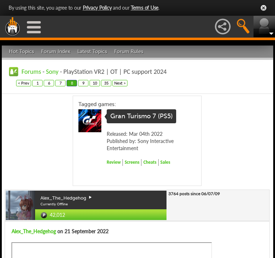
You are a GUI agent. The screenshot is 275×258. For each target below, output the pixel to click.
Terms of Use (144, 8)
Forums (31, 72)
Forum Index (55, 51)
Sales (165, 162)
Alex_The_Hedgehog (33, 231)
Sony (52, 72)
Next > (120, 83)
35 (106, 83)
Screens (132, 162)
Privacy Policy (97, 8)
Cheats (149, 162)
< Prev (23, 83)
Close (263, 8)
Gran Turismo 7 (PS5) (141, 116)
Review (114, 162)
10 (95, 83)
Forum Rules (128, 51)
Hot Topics (21, 51)
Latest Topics (92, 51)
